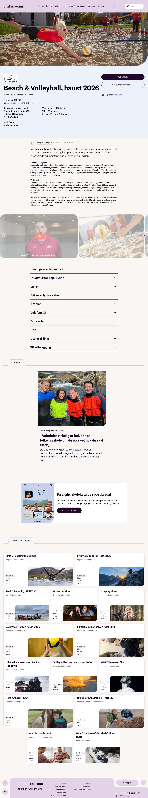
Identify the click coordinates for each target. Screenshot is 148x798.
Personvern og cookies (82, 789)
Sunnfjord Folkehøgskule (122, 85)
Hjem (32, 143)
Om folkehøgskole (59, 6)
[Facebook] (5, 783)
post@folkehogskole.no (126, 796)
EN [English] (120, 6)
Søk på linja (123, 77)
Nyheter (91, 6)
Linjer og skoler (60, 786)
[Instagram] (5, 792)
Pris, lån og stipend (77, 6)
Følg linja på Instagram (112, 94)
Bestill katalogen (69, 510)
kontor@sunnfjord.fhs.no (21, 103)
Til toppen (127, 782)
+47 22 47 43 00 (123, 793)
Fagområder (43, 6)
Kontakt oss (103, 6)
